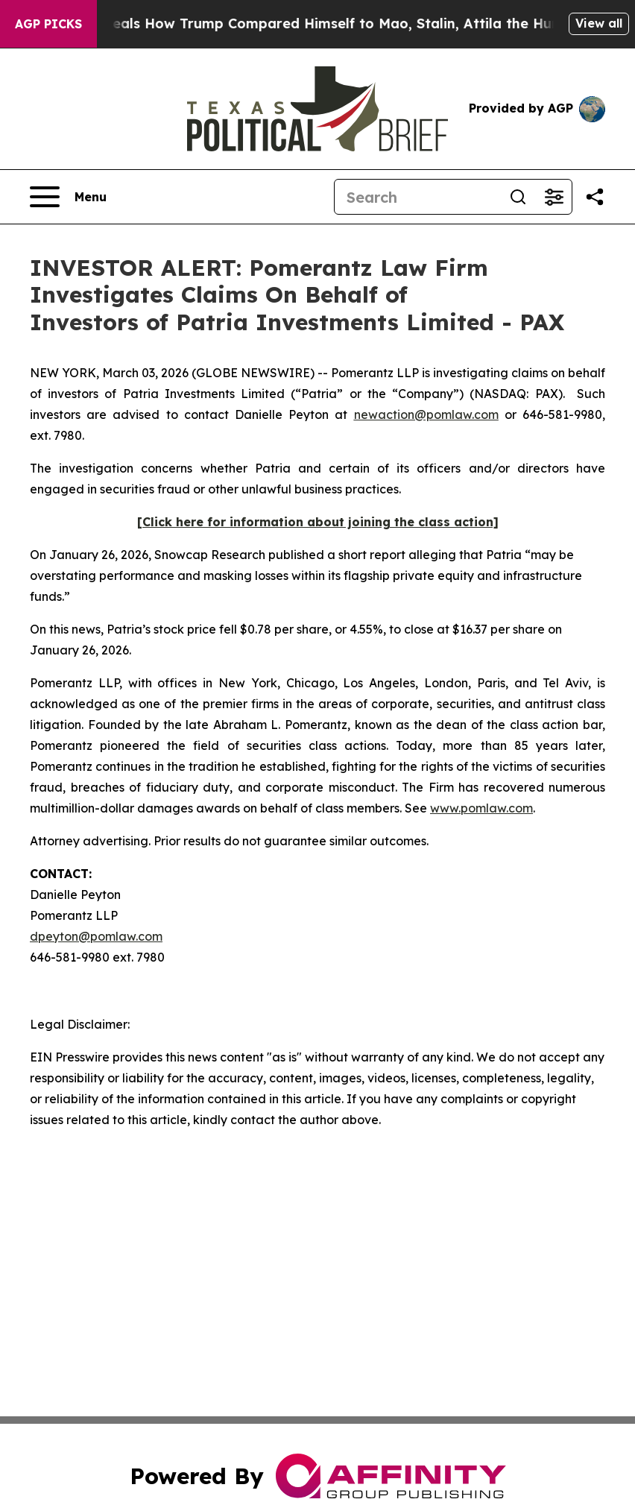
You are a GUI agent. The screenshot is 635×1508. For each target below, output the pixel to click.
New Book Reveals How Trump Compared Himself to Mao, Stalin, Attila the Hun (295, 23)
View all (598, 23)
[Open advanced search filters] (554, 197)
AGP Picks (48, 23)
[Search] (417, 197)
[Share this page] (594, 197)
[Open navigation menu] (68, 197)
